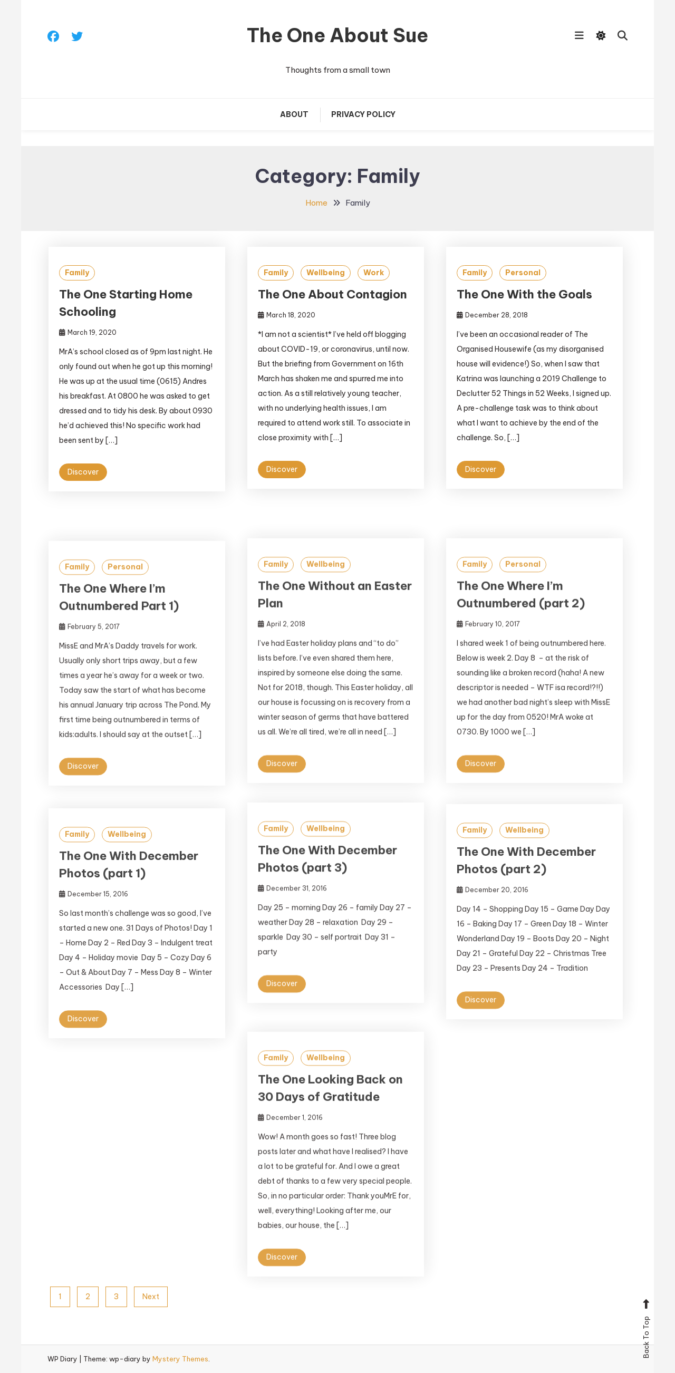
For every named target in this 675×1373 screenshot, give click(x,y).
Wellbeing (325, 272)
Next (150, 1296)
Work (373, 272)
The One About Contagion (332, 294)
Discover (83, 472)
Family (77, 272)
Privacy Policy (363, 114)
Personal (523, 272)
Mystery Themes (180, 1359)
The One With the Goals (524, 294)
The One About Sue (337, 35)
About (294, 114)
